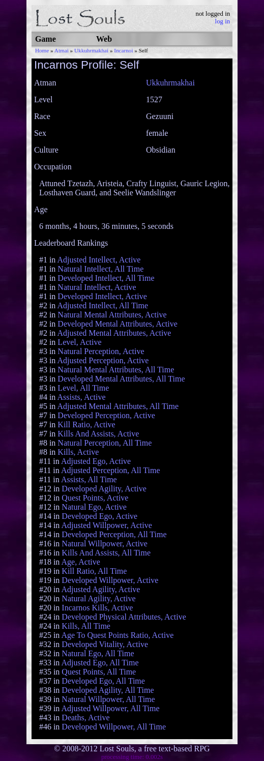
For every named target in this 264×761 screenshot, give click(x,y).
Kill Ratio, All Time (94, 571)
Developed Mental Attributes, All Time (121, 378)
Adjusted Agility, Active (100, 589)
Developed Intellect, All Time (105, 278)
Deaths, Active (85, 717)
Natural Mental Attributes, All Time (115, 369)
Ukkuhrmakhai (91, 50)
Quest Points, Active (95, 497)
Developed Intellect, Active (101, 296)
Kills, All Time (86, 626)
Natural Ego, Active (94, 507)
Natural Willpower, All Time (108, 699)
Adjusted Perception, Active (103, 360)
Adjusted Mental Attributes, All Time (118, 406)
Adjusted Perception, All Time (110, 470)
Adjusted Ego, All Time (99, 662)
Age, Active (80, 562)
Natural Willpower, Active (105, 543)
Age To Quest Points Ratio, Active (117, 635)
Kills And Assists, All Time (106, 552)
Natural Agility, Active (98, 598)
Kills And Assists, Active (98, 433)
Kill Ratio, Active (86, 424)
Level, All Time (83, 388)
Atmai (61, 50)
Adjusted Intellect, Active (98, 259)
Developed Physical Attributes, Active (124, 616)
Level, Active (79, 342)
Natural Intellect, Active (96, 287)
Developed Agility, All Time (108, 690)
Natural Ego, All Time (98, 653)
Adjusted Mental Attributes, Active (114, 333)
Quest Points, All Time (99, 671)
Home (42, 50)
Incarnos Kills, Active (97, 607)
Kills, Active (78, 452)
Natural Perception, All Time (104, 442)
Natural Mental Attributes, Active (111, 314)
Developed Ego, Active (99, 516)
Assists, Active (81, 397)
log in (222, 21)
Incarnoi (123, 50)
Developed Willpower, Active (110, 580)
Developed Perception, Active (106, 415)
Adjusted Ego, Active (96, 461)
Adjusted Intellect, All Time (102, 305)
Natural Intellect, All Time (100, 269)
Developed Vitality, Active (105, 644)
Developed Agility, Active (104, 488)
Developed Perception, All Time (114, 534)
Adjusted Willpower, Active (106, 525)
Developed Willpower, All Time (114, 726)
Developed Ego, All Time (103, 681)
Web (104, 39)
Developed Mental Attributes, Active (117, 323)
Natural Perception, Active (100, 351)
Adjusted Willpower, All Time (110, 708)
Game (45, 39)
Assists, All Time (89, 479)
